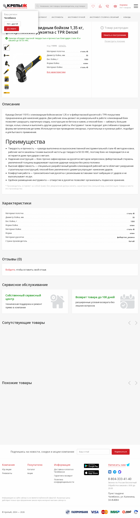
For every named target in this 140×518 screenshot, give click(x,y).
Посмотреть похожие (115, 41)
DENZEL (62, 45)
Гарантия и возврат (63, 475)
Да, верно (11, 28)
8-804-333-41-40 (120, 479)
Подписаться (121, 451)
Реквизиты (7, 473)
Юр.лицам (6, 469)
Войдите (10, 269)
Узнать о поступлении (115, 35)
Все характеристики (56, 72)
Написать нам (117, 464)
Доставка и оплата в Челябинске (63, 470)
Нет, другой (12, 24)
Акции (30, 473)
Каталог (31, 469)
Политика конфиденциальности (64, 480)
